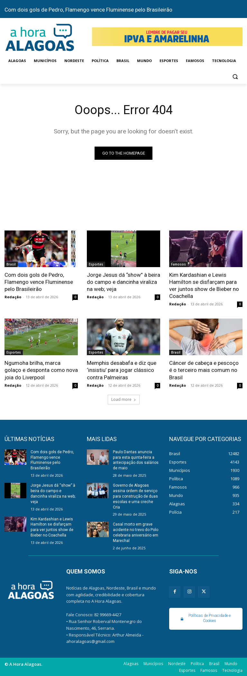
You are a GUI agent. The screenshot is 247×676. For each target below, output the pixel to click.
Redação (13, 296)
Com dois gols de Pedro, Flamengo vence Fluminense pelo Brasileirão (88, 9)
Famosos (178, 264)
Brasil (11, 264)
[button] (234, 76)
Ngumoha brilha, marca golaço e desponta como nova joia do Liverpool (41, 370)
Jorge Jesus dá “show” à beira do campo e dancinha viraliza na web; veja (123, 282)
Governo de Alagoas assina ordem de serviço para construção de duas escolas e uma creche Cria (135, 496)
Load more (123, 399)
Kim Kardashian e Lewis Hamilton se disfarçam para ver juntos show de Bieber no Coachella (204, 285)
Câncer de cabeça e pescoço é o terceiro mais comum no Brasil (204, 370)
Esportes (96, 264)
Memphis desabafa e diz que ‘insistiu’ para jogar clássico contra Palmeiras (121, 370)
